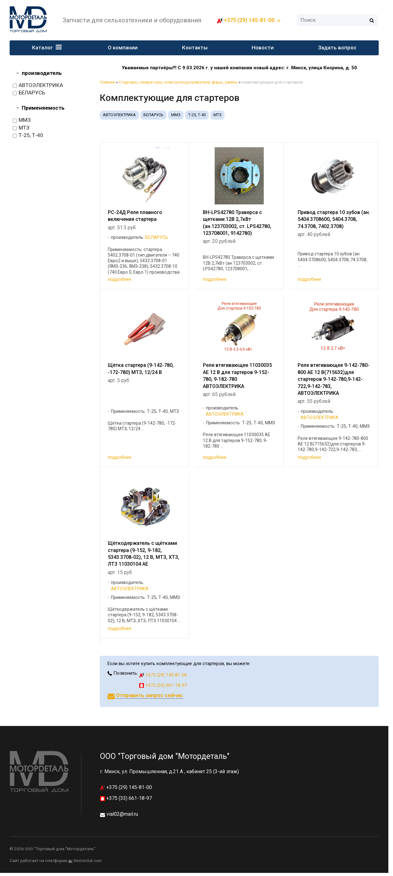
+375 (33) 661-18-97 (163, 685)
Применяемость (43, 108)
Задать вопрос (337, 47)
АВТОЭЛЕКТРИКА (38, 85)
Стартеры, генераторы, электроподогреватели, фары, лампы (178, 82)
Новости (263, 47)
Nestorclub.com (88, 861)
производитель (42, 73)
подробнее (119, 279)
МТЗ (21, 128)
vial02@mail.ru (122, 814)
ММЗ (21, 120)
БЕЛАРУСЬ (29, 92)
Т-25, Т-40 (28, 135)
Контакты (195, 47)
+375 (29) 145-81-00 (249, 20)
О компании (123, 47)
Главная (107, 82)
